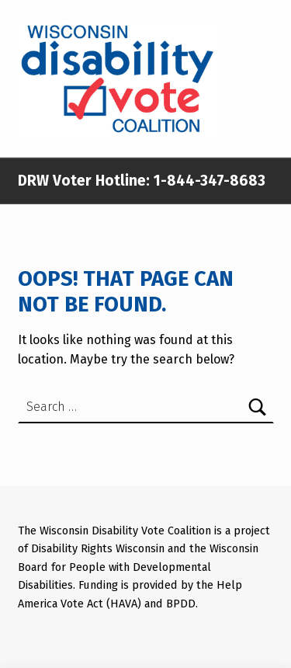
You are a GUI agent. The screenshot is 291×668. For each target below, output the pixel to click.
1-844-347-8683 (207, 181)
